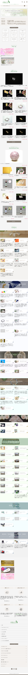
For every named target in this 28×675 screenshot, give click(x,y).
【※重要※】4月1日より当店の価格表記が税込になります (16, 21)
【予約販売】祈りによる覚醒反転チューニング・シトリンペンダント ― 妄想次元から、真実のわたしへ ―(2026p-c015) (7, 137)
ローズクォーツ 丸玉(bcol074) (4, 163)
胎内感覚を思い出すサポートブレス (6, 64)
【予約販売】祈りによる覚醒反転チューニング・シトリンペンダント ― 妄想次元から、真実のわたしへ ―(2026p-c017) (21, 124)
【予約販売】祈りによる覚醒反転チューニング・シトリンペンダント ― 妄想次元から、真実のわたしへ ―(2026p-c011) (21, 137)
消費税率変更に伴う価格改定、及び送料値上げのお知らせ (16, 23)
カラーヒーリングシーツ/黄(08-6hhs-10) (7, 174)
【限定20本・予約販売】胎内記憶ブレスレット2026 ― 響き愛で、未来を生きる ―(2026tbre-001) (7, 124)
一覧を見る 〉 (14, 221)
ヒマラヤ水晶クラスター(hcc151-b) (20, 200)
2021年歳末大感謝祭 (10, 20)
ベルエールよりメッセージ (5, 627)
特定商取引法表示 (4, 636)
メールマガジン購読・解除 (5, 640)
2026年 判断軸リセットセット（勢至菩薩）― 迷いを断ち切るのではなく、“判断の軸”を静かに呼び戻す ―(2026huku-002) (21, 98)
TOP (2, 625)
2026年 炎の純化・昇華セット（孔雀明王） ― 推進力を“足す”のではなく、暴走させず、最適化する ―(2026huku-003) (7, 111)
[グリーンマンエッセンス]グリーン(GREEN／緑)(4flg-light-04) (20, 216)
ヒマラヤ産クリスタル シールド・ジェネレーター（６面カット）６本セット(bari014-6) (21, 187)
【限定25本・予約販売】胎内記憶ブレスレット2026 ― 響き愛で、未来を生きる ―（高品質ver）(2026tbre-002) (21, 111)
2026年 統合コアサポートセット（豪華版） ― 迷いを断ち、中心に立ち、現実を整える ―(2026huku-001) (7, 98)
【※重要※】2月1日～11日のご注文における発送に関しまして (16, 22)
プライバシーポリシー (4, 638)
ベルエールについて (4, 629)
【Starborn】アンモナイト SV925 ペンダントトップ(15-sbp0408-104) (7, 202)
